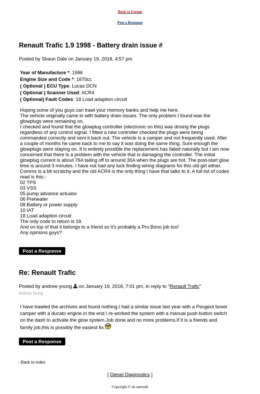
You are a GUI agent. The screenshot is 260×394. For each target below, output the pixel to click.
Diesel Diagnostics (130, 374)
